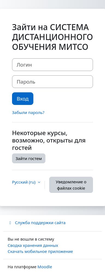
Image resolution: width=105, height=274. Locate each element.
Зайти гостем (29, 158)
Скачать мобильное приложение (40, 251)
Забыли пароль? (28, 112)
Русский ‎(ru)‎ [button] (24, 182)
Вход (23, 98)
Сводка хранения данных (33, 245)
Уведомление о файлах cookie (71, 185)
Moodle (44, 266)
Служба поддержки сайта (37, 222)
